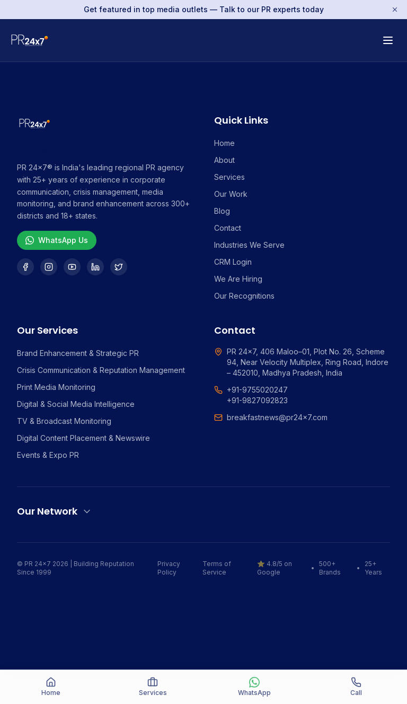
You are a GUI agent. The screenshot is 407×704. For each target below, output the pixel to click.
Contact (227, 227)
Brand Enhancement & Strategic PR (78, 353)
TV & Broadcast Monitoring (64, 420)
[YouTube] (72, 266)
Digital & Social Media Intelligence (76, 404)
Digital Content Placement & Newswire (83, 437)
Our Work (230, 193)
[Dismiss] (395, 9)
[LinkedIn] (95, 266)
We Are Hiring (238, 278)
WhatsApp (254, 687)
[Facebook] (25, 266)
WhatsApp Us (56, 240)
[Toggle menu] (388, 40)
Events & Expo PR (48, 454)
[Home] (51, 687)
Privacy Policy (168, 568)
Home (224, 142)
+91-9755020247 (257, 389)
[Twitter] (118, 266)
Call (356, 687)
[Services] (153, 687)
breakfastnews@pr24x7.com (277, 417)
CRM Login (233, 261)
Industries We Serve (249, 244)
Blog (222, 210)
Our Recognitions (244, 295)
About (224, 159)
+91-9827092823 (257, 400)
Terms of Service (216, 568)
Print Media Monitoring (56, 387)
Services (229, 176)
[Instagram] (48, 266)
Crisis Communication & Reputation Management (101, 370)
